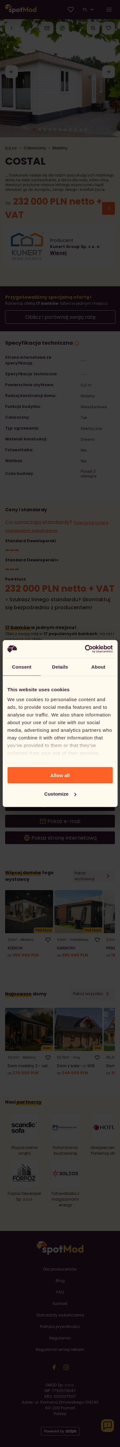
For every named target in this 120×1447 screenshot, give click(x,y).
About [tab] (98, 666)
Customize (60, 794)
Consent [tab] (21, 666)
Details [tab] (60, 666)
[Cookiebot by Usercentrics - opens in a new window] (85, 649)
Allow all (60, 775)
